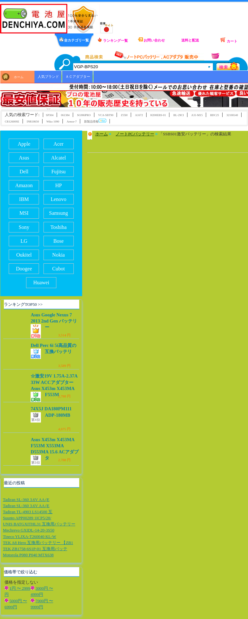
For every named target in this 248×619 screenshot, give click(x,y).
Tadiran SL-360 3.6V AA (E (26, 499)
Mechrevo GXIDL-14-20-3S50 (28, 530)
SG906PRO (84, 115)
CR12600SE (12, 121)
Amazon (24, 185)
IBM (24, 199)
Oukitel (24, 255)
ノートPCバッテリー (135, 134)
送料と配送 (190, 40)
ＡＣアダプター (77, 76)
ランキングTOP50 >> (23, 304)
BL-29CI (178, 115)
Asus (24, 157)
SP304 (49, 115)
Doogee (24, 268)
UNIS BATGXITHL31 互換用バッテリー (39, 524)
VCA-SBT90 (105, 115)
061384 (65, 115)
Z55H (124, 115)
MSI (23, 213)
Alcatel (58, 157)
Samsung (58, 213)
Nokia (58, 255)
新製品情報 (95, 121)
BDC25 (214, 115)
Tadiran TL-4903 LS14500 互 (27, 512)
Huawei (41, 282)
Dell (24, 171)
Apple (24, 144)
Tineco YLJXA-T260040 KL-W (29, 536)
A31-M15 (197, 115)
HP (58, 185)
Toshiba (58, 227)
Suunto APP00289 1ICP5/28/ (27, 518)
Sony (24, 227)
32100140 (232, 115)
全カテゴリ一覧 (74, 39)
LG (24, 241)
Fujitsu (58, 171)
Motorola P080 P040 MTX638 (28, 555)
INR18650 (33, 121)
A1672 (139, 115)
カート (228, 40)
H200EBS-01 (158, 115)
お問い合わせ (151, 39)
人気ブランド (48, 76)
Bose (58, 241)
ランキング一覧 (113, 39)
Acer (58, 144)
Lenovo (58, 199)
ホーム (19, 77)
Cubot (58, 268)
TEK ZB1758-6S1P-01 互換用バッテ (35, 549)
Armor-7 (72, 121)
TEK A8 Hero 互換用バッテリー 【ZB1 (38, 543)
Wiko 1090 (52, 121)
